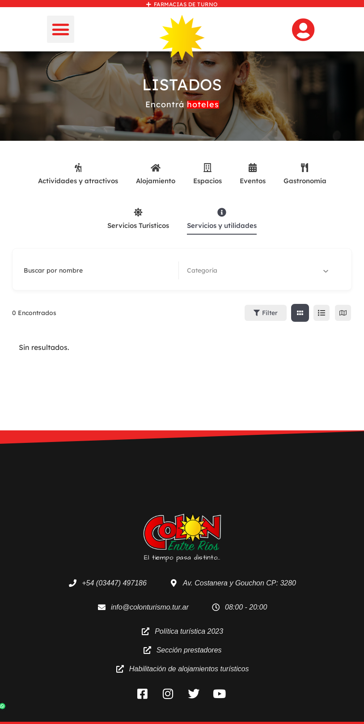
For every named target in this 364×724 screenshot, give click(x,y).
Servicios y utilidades (222, 219)
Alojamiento (155, 174)
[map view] (343, 313)
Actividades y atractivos (78, 174)
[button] (61, 29)
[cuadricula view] (300, 313)
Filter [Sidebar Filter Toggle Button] (266, 313)
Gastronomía (305, 174)
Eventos (253, 174)
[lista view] (321, 313)
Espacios (207, 174)
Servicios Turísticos (138, 219)
